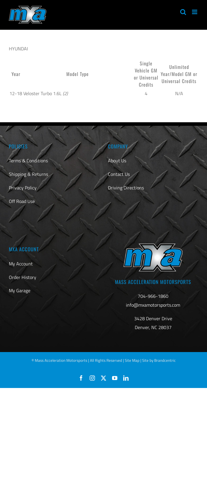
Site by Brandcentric (159, 360)
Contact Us (119, 174)
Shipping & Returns (28, 174)
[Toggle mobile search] (183, 12)
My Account (21, 263)
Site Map (132, 360)
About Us (117, 160)
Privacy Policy (23, 187)
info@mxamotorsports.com (153, 304)
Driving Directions (126, 187)
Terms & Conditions (28, 160)
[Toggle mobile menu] (195, 12)
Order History (22, 277)
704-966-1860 (153, 296)
